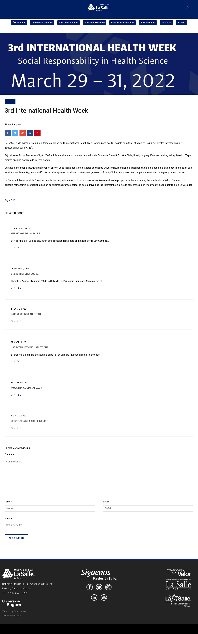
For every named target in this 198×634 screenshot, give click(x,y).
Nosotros (166, 22)
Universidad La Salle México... (30, 421)
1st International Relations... (30, 347)
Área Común (19, 22)
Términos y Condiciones (14, 611)
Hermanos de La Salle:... (26, 233)
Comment (10, 454)
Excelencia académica (122, 22)
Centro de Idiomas (68, 22)
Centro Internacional (42, 22)
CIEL (13, 200)
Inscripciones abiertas (26, 314)
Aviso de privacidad (11, 615)
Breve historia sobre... (25, 273)
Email (106, 501)
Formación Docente (94, 22)
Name (8, 501)
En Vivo (181, 22)
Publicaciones (147, 22)
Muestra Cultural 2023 (26, 387)
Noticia (10, 102)
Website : (9, 518)
